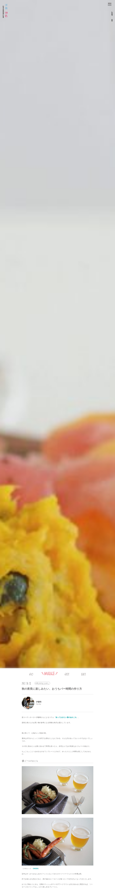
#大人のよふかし (42, 683)
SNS (112, 20)
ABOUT (112, 14)
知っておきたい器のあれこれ (66, 717)
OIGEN (35, 868)
